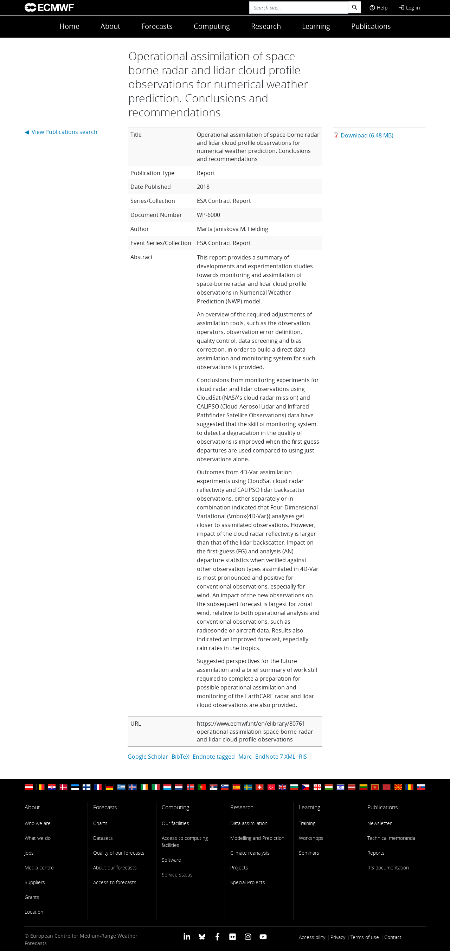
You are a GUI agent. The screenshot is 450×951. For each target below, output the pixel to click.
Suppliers (35, 882)
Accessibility (312, 937)
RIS (303, 756)
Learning (316, 26)
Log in (409, 7)
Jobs (29, 852)
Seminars (309, 852)
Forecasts (157, 26)
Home (69, 26)
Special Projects (247, 882)
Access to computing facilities (185, 841)
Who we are (38, 823)
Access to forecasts (114, 882)
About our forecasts (115, 867)
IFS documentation (388, 867)
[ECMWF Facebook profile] (217, 936)
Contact (392, 937)
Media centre (39, 867)
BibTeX (180, 756)
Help (378, 7)
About (110, 26)
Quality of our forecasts (118, 852)
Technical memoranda (391, 838)
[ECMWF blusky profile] (202, 936)
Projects (239, 867)
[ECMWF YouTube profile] (263, 936)
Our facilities (175, 823)
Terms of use (365, 937)
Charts (100, 823)
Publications (371, 26)
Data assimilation (249, 823)
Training (307, 823)
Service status (177, 874)
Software (171, 859)
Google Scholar (148, 756)
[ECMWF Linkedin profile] (186, 936)
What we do (38, 838)
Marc (245, 756)
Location (34, 911)
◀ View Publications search (61, 132)
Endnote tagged (214, 756)
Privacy (337, 937)
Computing (212, 26)
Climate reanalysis (250, 852)
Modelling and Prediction (257, 838)
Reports (376, 852)
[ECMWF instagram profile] (247, 936)
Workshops (311, 838)
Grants (32, 897)
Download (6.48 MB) (367, 135)
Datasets (103, 838)
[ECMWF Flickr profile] (232, 936)
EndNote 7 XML (275, 756)
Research (266, 26)
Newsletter (379, 823)
